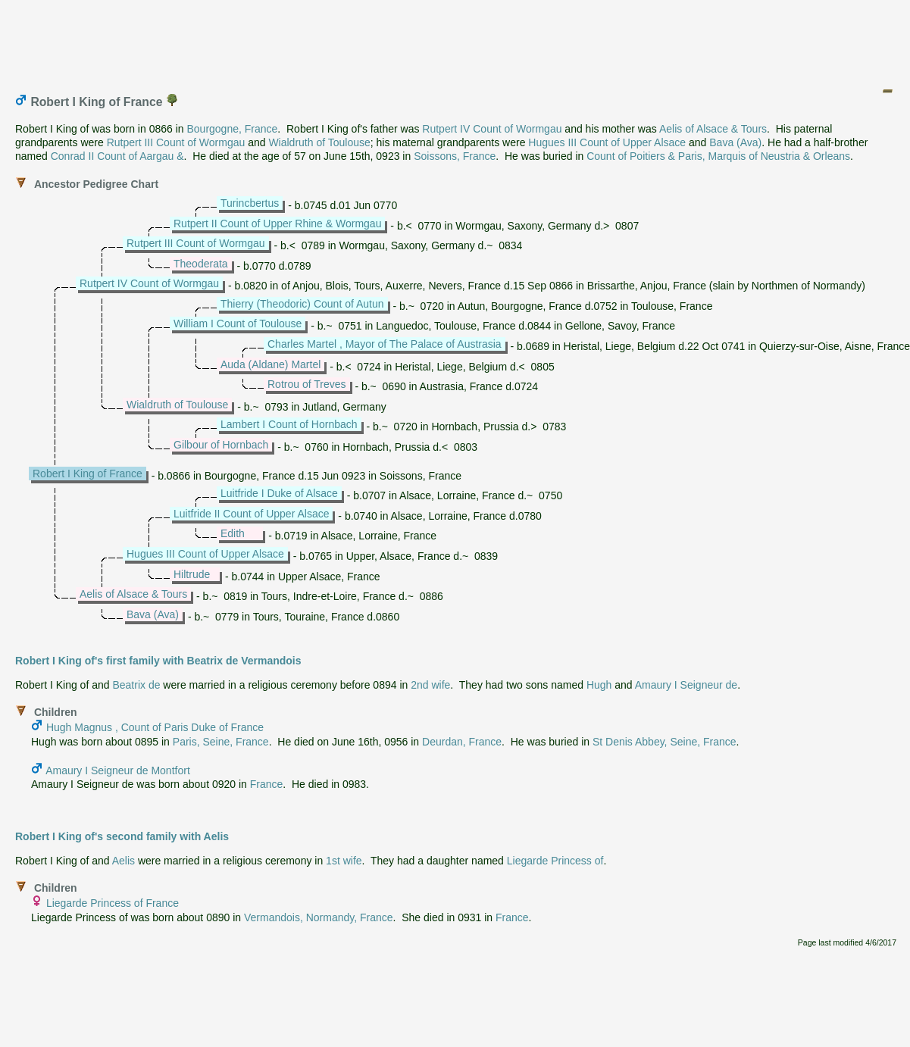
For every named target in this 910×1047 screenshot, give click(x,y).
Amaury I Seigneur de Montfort (117, 770)
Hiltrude (192, 574)
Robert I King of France (87, 473)
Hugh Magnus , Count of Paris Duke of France (155, 727)
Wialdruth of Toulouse (319, 142)
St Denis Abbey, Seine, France (664, 742)
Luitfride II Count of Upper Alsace (251, 514)
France (266, 784)
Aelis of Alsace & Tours (713, 129)
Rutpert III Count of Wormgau (176, 142)
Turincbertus (249, 203)
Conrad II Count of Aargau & (117, 156)
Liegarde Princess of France (112, 903)
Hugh (598, 685)
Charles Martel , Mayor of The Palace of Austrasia (384, 344)
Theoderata (201, 264)
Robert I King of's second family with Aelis (122, 836)
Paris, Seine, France (221, 742)
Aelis (123, 861)
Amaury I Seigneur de (686, 685)
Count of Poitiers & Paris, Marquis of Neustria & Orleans (718, 156)
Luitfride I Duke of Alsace (279, 493)
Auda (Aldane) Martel (270, 364)
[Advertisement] (456, 40)
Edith (232, 533)
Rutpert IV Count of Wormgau (491, 129)
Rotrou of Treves (306, 384)
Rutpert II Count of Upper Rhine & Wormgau (277, 223)
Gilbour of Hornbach (221, 445)
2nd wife (430, 685)
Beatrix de (136, 685)
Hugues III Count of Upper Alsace (607, 142)
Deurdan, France (462, 742)
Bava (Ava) (735, 142)
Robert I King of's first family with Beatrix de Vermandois (158, 661)
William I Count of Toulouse (238, 323)
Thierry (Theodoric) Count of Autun (302, 304)
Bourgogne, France (231, 129)
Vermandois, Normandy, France (318, 917)
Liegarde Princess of (555, 861)
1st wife (343, 861)
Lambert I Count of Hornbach (289, 424)
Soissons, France (455, 156)
